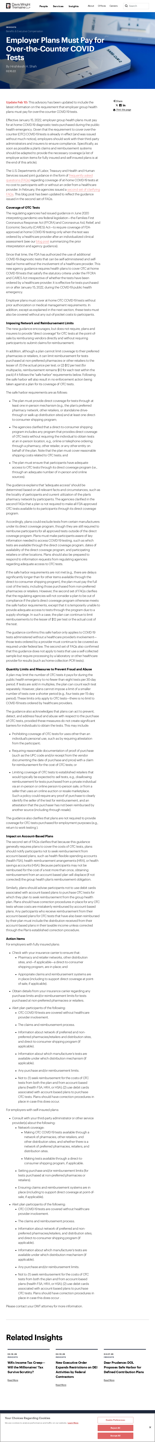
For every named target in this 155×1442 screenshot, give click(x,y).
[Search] (126, 6)
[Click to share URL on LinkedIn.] (124, 105)
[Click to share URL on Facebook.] (120, 105)
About (91, 6)
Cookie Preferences (115, 1420)
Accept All (115, 1435)
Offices (102, 6)
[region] (77, 1427)
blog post (42, 241)
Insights (74, 6)
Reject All (115, 1428)
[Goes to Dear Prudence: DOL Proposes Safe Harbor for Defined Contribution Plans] (109, 1380)
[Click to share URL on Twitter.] (117, 105)
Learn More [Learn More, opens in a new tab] (73, 1423)
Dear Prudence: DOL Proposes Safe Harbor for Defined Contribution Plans (124, 1367)
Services (58, 6)
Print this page (123, 110)
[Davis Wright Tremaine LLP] (18, 6)
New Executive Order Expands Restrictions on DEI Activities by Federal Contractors (76, 1369)
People (44, 6)
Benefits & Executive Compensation (24, 31)
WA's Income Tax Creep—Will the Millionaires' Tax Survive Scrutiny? (26, 1367)
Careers (114, 6)
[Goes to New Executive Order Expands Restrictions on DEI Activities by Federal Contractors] (61, 1385)
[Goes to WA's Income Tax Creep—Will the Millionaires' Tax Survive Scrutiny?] (13, 1380)
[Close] (150, 1427)
